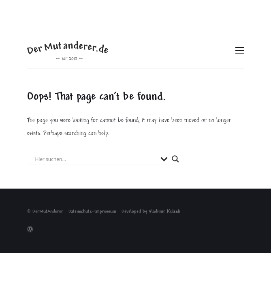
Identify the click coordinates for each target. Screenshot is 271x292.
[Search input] (95, 159)
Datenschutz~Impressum (92, 212)
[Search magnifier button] (175, 159)
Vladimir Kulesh (164, 212)
